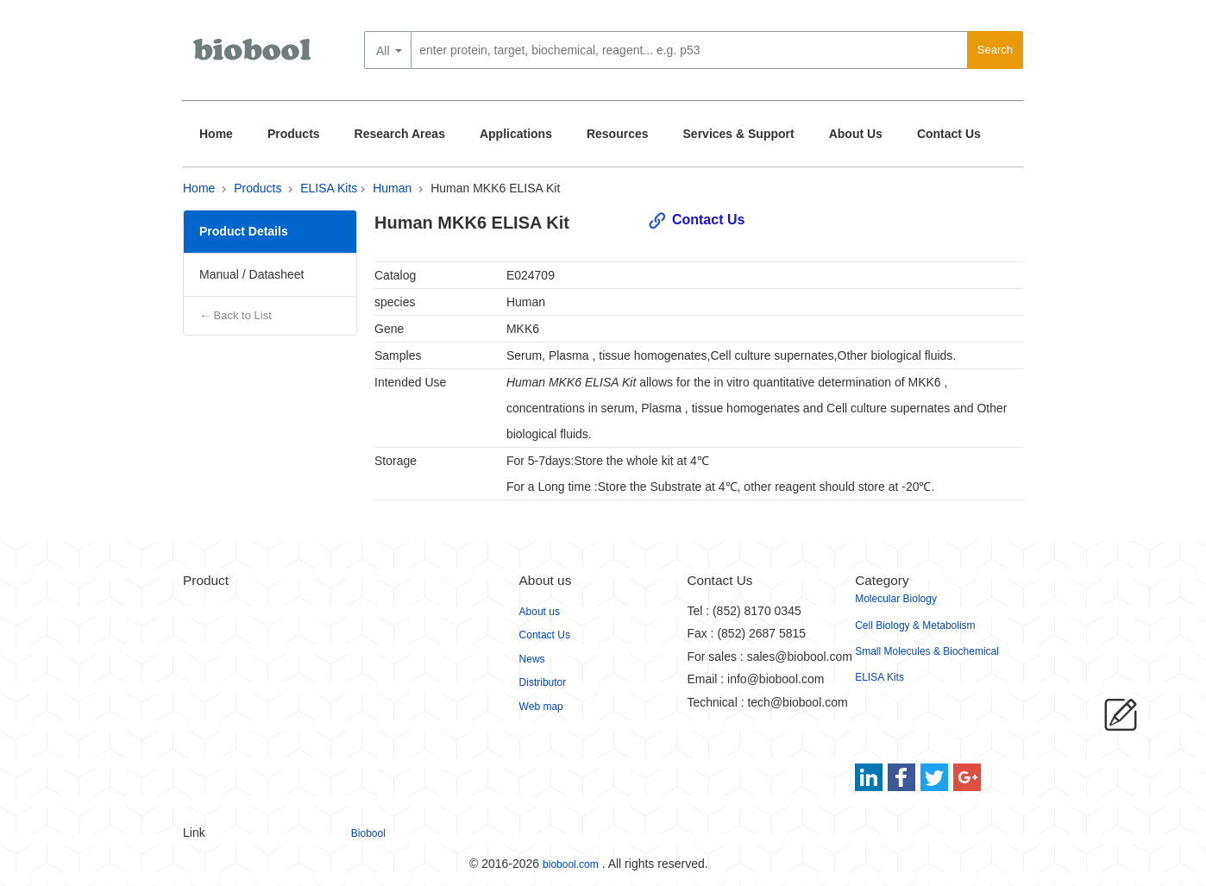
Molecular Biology (896, 599)
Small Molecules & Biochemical (927, 651)
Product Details (243, 231)
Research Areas (400, 134)
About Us (856, 134)
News (532, 659)
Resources (618, 134)
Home (216, 134)
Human (392, 188)
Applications (516, 134)
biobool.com (571, 864)
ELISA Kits (328, 188)
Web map (541, 707)
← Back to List (235, 315)
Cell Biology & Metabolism (915, 625)
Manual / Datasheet (251, 274)
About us (539, 612)
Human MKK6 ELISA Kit (495, 188)
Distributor (543, 682)
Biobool (368, 833)
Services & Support (739, 134)
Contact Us (949, 134)
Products (293, 134)
